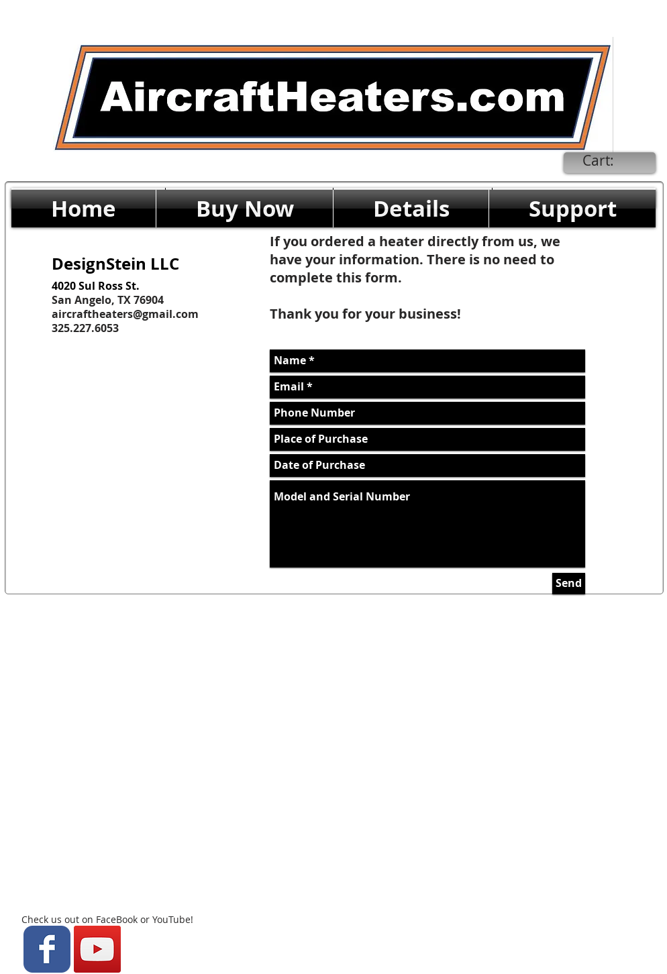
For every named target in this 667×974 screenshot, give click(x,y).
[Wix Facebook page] (46, 949)
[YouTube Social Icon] (97, 949)
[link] (608, 161)
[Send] (568, 583)
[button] (244, 208)
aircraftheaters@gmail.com (125, 314)
